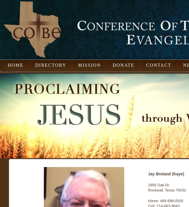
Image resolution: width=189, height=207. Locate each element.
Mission (89, 65)
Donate (123, 65)
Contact (158, 65)
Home (15, 65)
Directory (50, 65)
